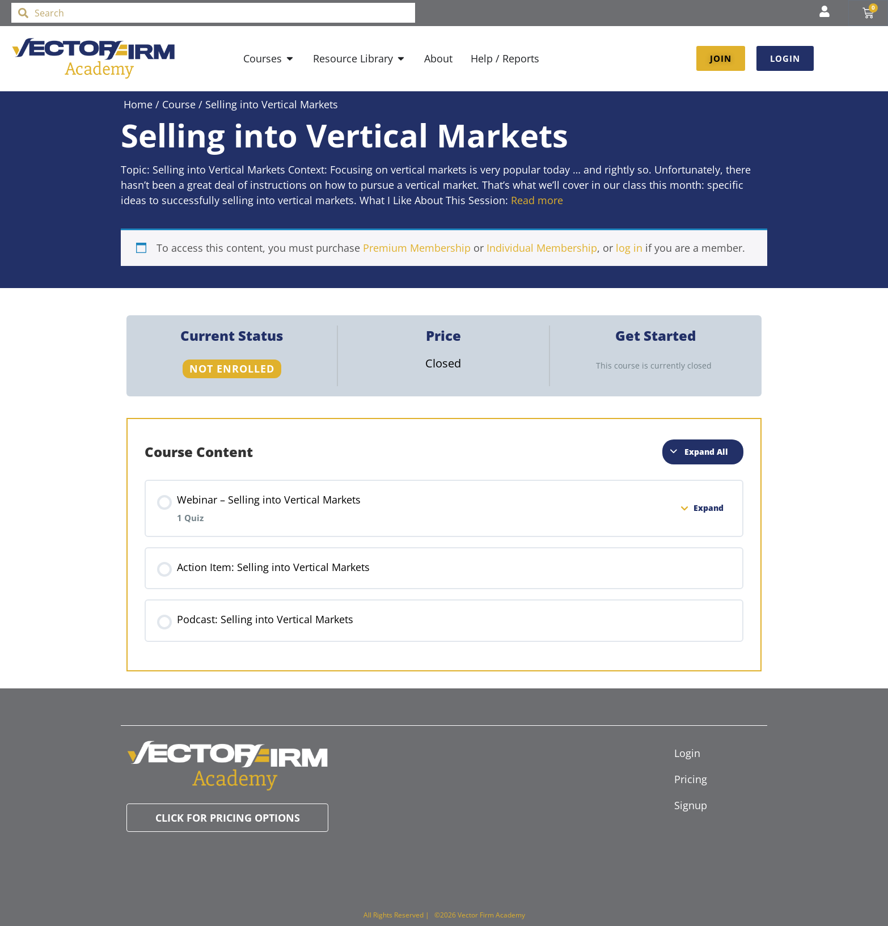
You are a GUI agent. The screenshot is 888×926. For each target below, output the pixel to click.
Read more (537, 200)
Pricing (690, 779)
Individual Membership (542, 248)
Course (179, 104)
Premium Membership (417, 248)
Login (687, 753)
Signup (690, 805)
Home (138, 104)
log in (629, 248)
